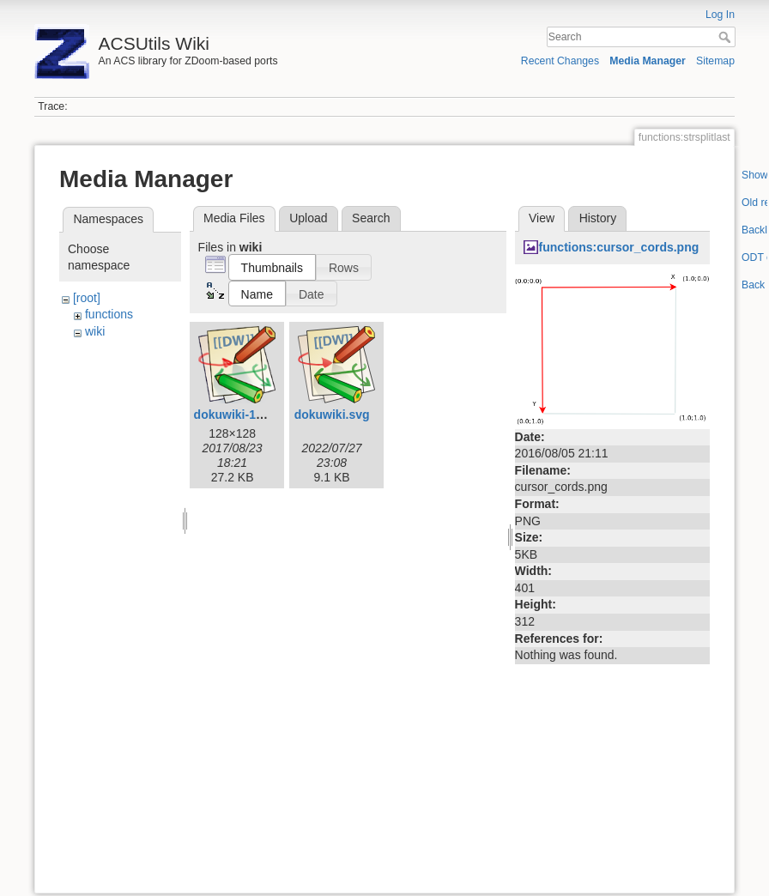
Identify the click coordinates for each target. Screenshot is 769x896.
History (598, 218)
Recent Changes (560, 61)
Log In (720, 15)
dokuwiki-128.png (244, 414)
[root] (86, 298)
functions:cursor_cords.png (619, 247)
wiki (95, 331)
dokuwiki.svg (332, 414)
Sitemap (715, 61)
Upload (308, 218)
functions (109, 314)
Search (726, 37)
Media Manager (647, 61)
